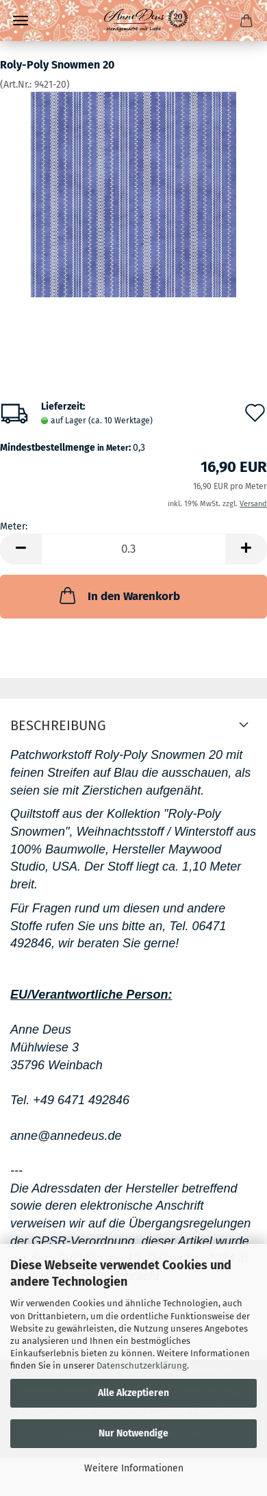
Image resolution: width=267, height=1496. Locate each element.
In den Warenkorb (118, 595)
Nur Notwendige (133, 1433)
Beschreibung (58, 725)
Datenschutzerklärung (142, 1365)
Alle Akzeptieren (133, 1393)
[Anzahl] (133, 549)
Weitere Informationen (133, 1468)
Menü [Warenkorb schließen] (20, 20)
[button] (20, 549)
